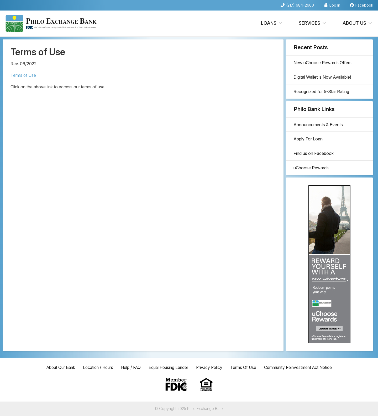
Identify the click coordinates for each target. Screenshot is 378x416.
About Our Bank (56, 367)
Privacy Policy (211, 367)
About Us (358, 23)
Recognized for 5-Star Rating (322, 93)
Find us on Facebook (314, 156)
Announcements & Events (318, 126)
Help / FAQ (129, 367)
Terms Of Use (246, 367)
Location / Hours (96, 367)
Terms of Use (23, 75)
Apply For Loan (308, 141)
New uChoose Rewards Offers (323, 63)
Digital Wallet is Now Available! (322, 78)
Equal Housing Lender (169, 367)
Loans (272, 23)
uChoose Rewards (311, 171)
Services (313, 23)
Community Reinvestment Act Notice (302, 367)
